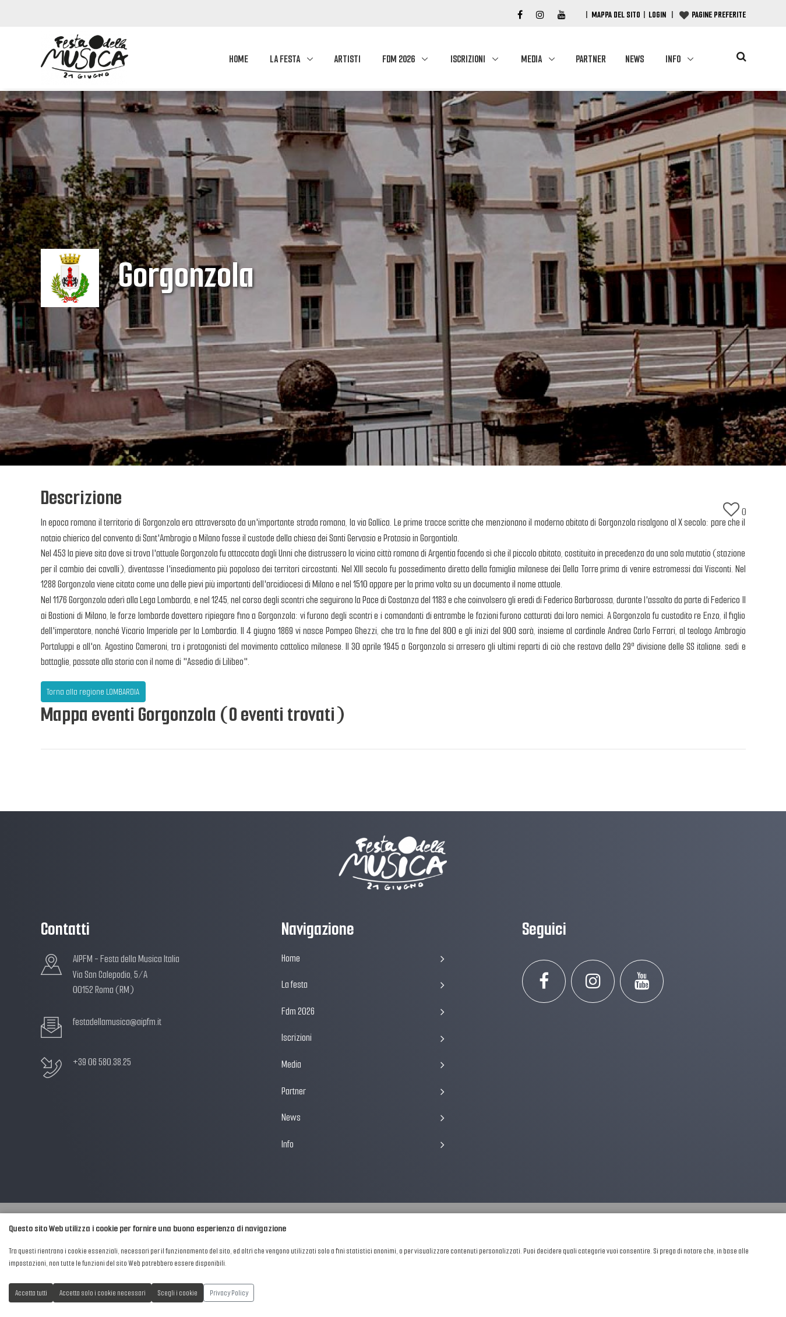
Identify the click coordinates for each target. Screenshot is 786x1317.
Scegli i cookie (178, 1293)
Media (531, 59)
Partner (591, 59)
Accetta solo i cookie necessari (102, 1293)
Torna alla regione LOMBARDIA (93, 692)
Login (657, 14)
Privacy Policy (229, 1292)
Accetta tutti (31, 1293)
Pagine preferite (719, 14)
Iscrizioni (467, 59)
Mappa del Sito (615, 14)
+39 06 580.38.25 (102, 1062)
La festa (285, 59)
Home (238, 59)
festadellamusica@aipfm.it (117, 1022)
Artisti (347, 59)
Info (673, 59)
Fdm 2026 (398, 59)
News (634, 59)
